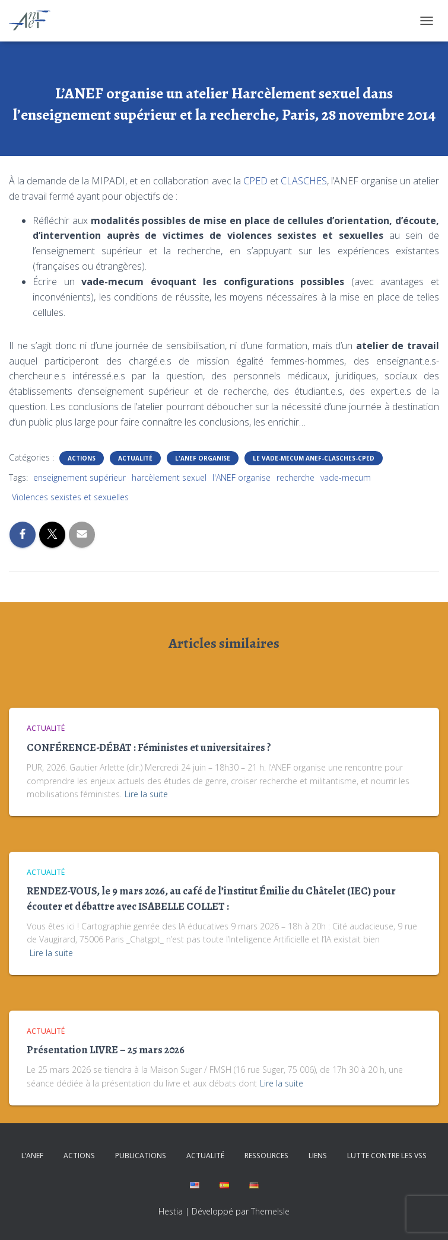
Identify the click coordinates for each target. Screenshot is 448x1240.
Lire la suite (146, 794)
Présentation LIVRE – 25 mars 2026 (106, 1050)
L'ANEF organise (202, 458)
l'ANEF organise (241, 477)
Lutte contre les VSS (387, 1155)
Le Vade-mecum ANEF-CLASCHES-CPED (313, 458)
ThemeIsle (270, 1211)
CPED (255, 180)
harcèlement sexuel (169, 477)
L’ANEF (32, 1155)
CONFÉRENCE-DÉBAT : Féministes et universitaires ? (149, 747)
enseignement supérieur (79, 477)
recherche (295, 477)
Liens (318, 1155)
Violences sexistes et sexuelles (70, 497)
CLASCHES (304, 180)
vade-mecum (345, 477)
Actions (82, 458)
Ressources (266, 1155)
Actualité (135, 458)
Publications (140, 1155)
